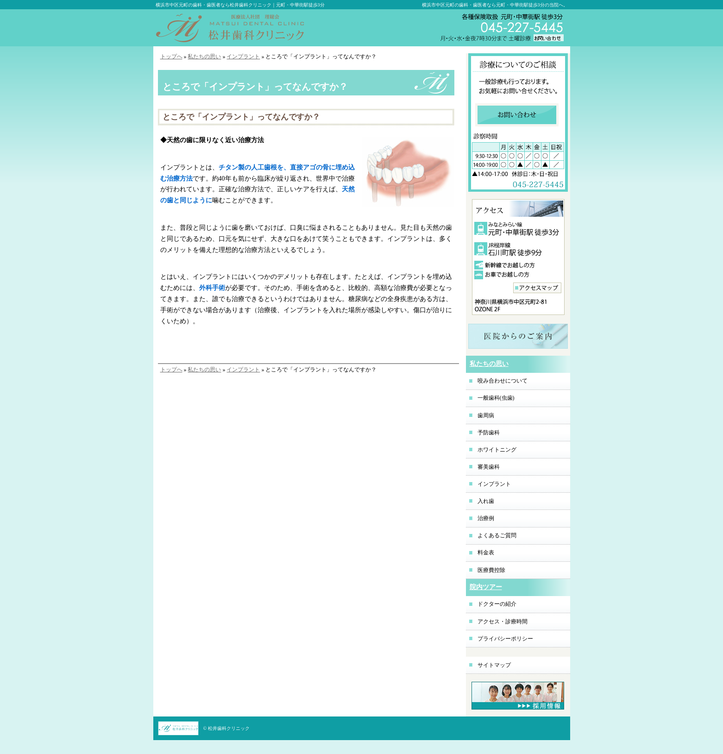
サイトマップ (494, 665)
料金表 (486, 552)
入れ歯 (486, 501)
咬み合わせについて (503, 380)
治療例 (486, 518)
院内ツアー (486, 587)
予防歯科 (489, 432)
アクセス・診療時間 (503, 621)
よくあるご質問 (497, 535)
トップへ (171, 56)
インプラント (243, 56)
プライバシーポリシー (505, 638)
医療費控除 (491, 570)
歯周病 (486, 415)
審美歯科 (489, 467)
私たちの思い (204, 56)
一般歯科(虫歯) (496, 398)
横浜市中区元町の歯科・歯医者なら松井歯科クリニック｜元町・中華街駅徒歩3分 (240, 4)
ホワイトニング (497, 449)
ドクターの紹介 (497, 604)
